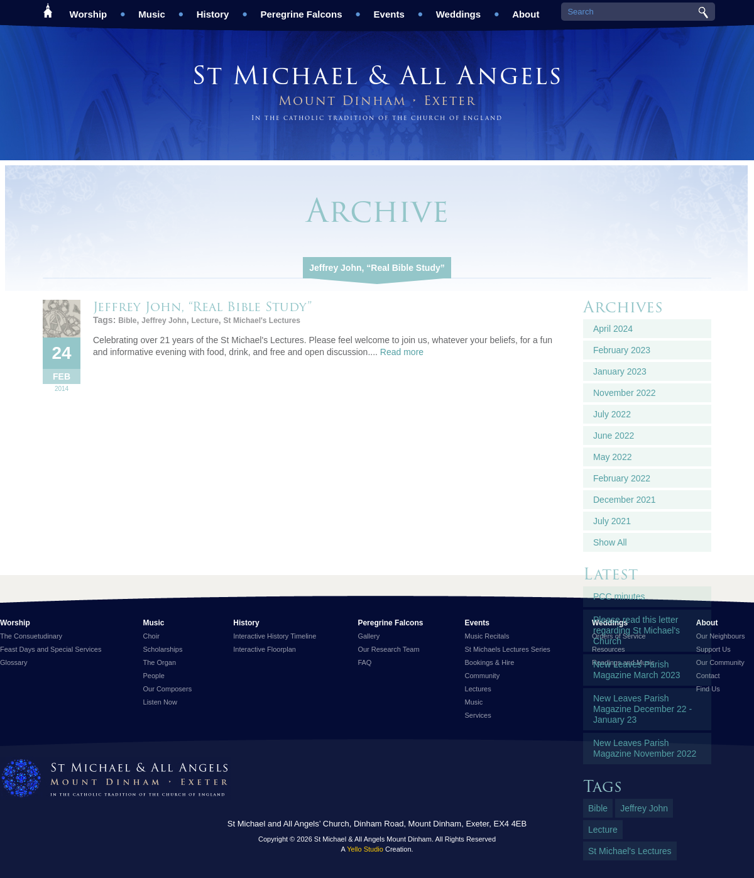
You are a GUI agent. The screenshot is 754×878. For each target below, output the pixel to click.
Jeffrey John (163, 320)
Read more (401, 352)
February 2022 (621, 478)
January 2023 (620, 371)
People (154, 675)
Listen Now (160, 702)
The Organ (160, 662)
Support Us (713, 649)
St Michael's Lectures (262, 320)
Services (478, 715)
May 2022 (612, 457)
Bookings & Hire (490, 662)
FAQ (364, 662)
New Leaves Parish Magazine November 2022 (644, 748)
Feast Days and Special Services (50, 649)
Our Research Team (388, 649)
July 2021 (612, 521)
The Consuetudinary (31, 636)
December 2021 (624, 500)
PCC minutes (619, 596)
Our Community (720, 662)
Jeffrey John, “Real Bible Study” (377, 267)
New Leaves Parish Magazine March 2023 (636, 669)
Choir (151, 636)
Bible (127, 320)
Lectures (478, 689)
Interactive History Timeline (274, 636)
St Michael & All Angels (377, 75)
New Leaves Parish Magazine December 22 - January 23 (642, 709)
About (525, 9)
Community (482, 675)
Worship (89, 9)
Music (151, 9)
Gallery (369, 636)
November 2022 (624, 393)
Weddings (458, 9)
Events (389, 9)
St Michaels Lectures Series (507, 649)
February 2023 (621, 350)
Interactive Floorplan (264, 649)
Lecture (204, 320)
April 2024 (613, 329)
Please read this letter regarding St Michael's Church (636, 630)
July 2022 (612, 414)
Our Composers (167, 689)
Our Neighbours (720, 636)
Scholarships (163, 649)
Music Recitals (487, 636)
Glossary (13, 662)
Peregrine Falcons (301, 9)
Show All (610, 542)
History (213, 9)
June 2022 (613, 436)
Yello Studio (365, 849)
